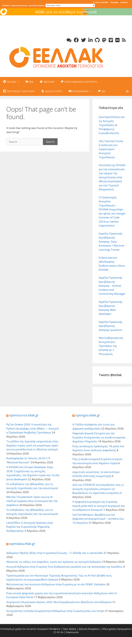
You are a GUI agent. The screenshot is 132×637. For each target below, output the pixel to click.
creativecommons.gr (19, 5)
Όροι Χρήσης (69, 628)
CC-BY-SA (58, 632)
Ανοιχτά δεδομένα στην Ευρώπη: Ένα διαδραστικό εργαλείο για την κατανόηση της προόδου (64, 566)
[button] (19, 81)
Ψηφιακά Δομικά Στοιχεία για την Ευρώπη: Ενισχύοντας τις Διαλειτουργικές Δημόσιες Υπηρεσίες (98, 437)
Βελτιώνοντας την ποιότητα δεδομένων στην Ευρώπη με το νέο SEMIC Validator (56, 584)
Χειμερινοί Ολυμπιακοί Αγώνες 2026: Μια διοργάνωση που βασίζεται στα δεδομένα (58, 602)
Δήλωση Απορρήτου (89, 628)
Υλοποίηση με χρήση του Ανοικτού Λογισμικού (24, 628)
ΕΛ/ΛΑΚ (6, 5)
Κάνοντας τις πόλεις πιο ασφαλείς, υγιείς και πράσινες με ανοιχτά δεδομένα (54, 562)
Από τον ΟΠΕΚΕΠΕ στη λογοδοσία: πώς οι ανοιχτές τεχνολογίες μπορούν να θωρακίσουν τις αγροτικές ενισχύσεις (98, 489)
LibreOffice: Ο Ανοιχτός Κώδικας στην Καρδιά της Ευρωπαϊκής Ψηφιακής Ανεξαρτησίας (29, 527)
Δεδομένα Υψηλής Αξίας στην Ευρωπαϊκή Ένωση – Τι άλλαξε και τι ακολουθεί (54, 553)
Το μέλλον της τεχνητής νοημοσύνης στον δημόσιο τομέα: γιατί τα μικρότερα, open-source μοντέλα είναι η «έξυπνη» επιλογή (32, 445)
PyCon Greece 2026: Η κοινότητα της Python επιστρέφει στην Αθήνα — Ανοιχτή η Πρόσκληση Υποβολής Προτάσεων (32, 428)
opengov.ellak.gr (87, 415)
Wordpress (54, 628)
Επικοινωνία (72, 632)
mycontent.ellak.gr (36, 5)
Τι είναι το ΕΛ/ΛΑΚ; (101, 2)
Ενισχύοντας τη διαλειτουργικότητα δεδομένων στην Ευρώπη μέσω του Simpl (55, 611)
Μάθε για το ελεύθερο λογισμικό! (95, 11)
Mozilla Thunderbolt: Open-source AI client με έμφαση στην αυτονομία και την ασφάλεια (32, 501)
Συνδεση (124, 2)
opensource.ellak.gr (24, 415)
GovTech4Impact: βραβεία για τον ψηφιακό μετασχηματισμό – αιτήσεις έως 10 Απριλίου (98, 518)
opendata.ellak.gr (22, 544)
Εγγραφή (114, 2)
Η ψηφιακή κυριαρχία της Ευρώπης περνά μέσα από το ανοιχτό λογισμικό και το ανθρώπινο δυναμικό (98, 506)
